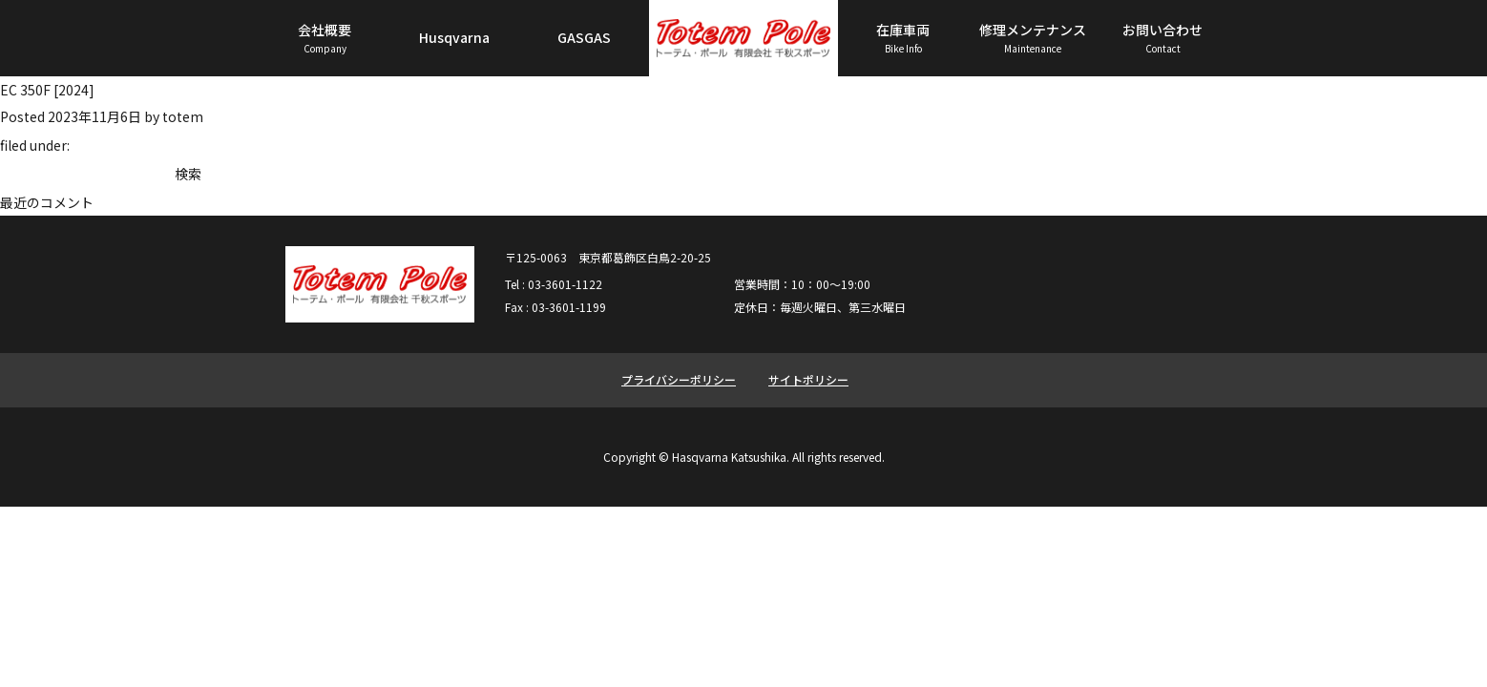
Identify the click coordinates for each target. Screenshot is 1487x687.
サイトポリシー (808, 379)
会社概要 (324, 38)
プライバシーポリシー (678, 379)
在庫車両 (903, 38)
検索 (188, 173)
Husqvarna (454, 37)
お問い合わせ (1162, 38)
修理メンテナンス (1032, 38)
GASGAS (584, 37)
